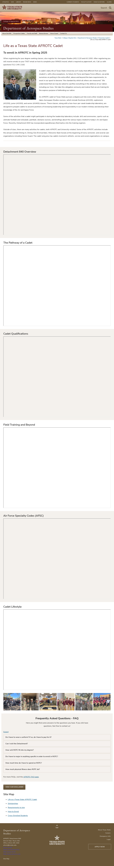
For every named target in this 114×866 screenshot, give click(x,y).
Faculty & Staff (86, 2)
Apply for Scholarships (11, 849)
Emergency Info (105, 836)
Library (18, 2)
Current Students (73, 2)
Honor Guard (54, 33)
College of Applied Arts (11, 21)
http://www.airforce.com (11, 854)
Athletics (5, 2)
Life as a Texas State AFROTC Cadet (22, 799)
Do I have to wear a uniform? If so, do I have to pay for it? (28, 737)
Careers (108, 833)
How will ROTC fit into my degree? (19, 750)
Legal (109, 839)
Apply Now (100, 847)
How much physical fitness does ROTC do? (22, 769)
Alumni (109, 2)
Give (12, 2)
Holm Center (7, 847)
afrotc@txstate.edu (10, 845)
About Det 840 (6, 33)
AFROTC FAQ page (31, 777)
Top (56, 827)
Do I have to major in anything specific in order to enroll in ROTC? (31, 756)
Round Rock (27, 2)
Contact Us (63, 33)
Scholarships (13, 803)
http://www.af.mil (9, 852)
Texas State (58, 38)
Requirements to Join (16, 807)
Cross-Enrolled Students (18, 815)
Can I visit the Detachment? (16, 743)
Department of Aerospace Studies (28, 28)
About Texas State (104, 830)
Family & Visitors (99, 2)
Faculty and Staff (32, 33)
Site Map (6, 859)
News (35, 2)
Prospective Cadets (19, 33)
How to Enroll (13, 811)
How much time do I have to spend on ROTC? (23, 763)
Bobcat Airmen (43, 33)
